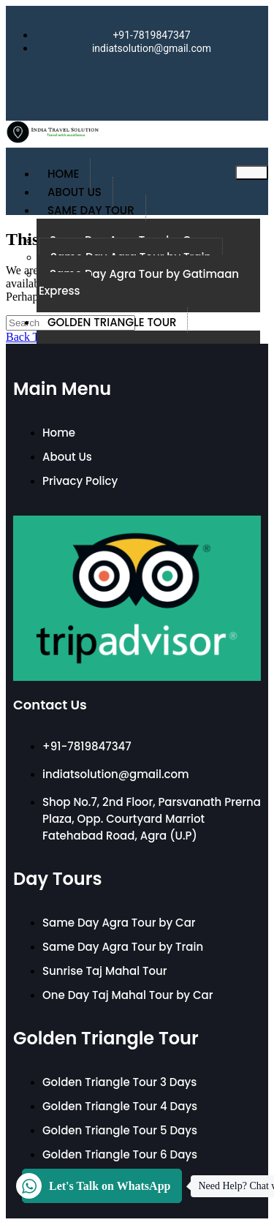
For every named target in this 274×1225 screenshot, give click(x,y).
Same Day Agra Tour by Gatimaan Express (139, 282)
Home (63, 173)
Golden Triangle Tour (111, 322)
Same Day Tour (90, 210)
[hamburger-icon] (251, 172)
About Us (74, 192)
